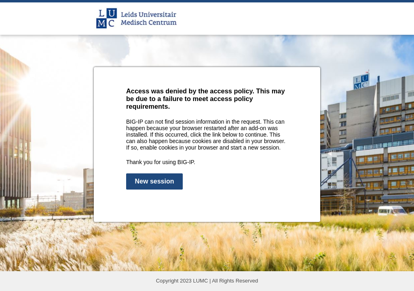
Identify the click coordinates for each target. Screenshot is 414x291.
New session (154, 181)
